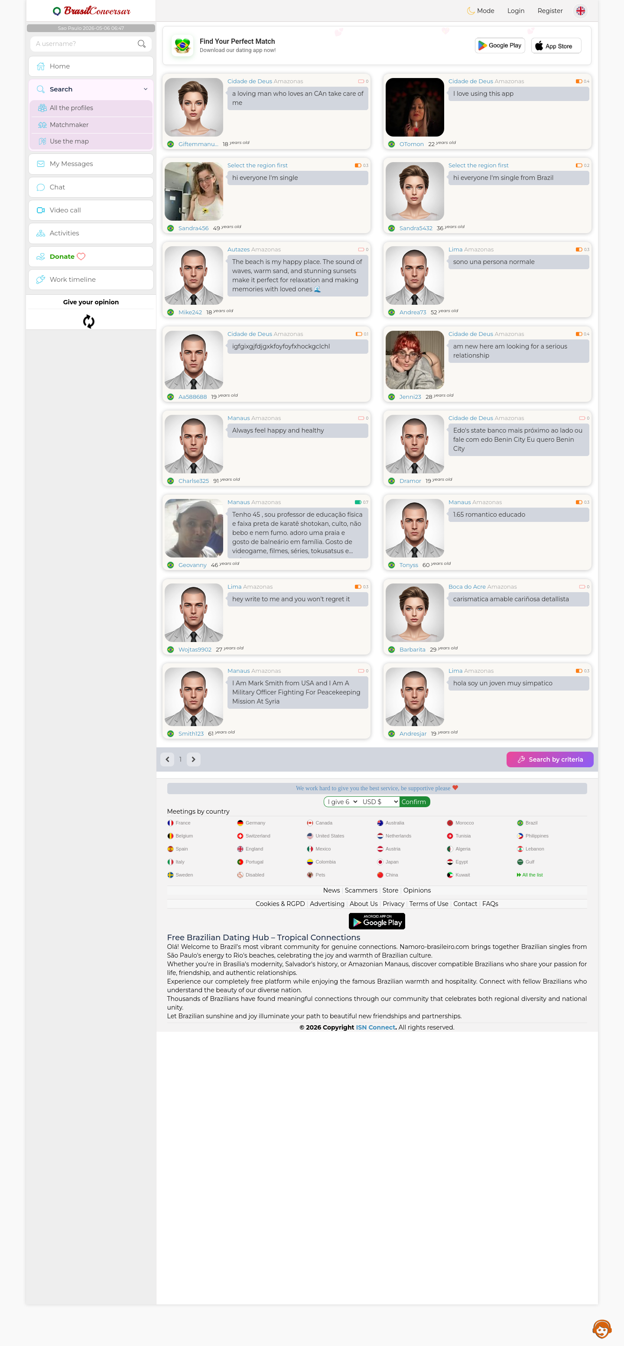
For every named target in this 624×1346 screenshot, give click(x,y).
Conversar (91, 10)
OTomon (412, 143)
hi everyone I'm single (265, 178)
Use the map (63, 141)
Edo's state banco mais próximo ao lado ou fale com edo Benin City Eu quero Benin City (517, 506)
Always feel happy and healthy (278, 497)
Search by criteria (550, 893)
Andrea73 (413, 312)
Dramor (410, 547)
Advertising (327, 1218)
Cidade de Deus (250, 81)
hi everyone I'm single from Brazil (503, 178)
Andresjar (413, 867)
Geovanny (193, 631)
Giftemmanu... (198, 143)
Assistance (602, 1328)
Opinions (417, 1205)
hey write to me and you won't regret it (291, 733)
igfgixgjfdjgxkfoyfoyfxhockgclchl (281, 413)
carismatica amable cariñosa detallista (511, 733)
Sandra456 (193, 228)
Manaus (239, 484)
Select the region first (258, 165)
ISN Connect (376, 1342)
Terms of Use (429, 1218)
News (331, 1205)
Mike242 (190, 312)
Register (550, 11)
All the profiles (65, 108)
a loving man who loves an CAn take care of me (298, 98)
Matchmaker (63, 125)
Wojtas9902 (195, 782)
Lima (455, 249)
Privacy (393, 1218)
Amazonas (288, 81)
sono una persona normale (494, 262)
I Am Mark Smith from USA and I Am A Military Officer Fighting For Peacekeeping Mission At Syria (296, 826)
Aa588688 (193, 463)
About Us (364, 1218)
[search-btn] (142, 44)
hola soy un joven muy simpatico (502, 817)
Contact (465, 1218)
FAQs (490, 1218)
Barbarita (413, 782)
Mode (480, 11)
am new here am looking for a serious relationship (510, 417)
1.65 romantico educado (489, 581)
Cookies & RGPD (280, 1218)
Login (516, 11)
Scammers (361, 1205)
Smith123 (191, 867)
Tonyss (409, 631)
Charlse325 (194, 547)
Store (391, 1205)
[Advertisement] (377, 45)
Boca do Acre (467, 720)
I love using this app (483, 94)
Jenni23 (410, 463)
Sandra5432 (416, 228)
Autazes (239, 249)
